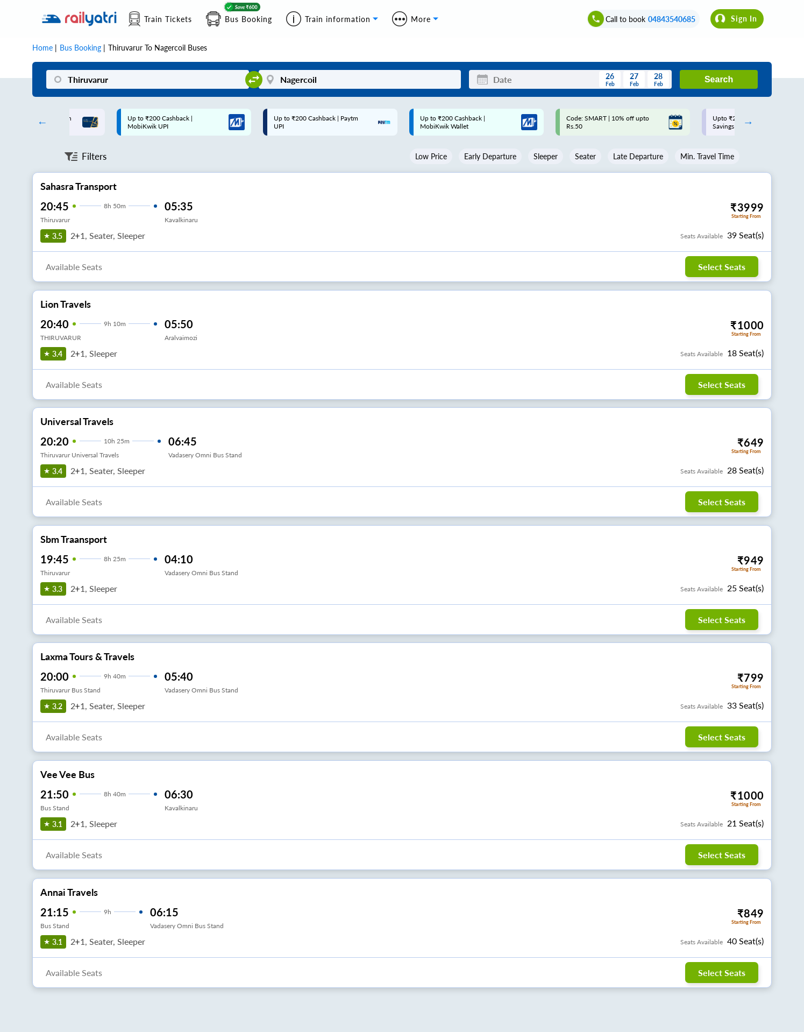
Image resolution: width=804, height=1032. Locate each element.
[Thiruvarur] (147, 79)
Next (745, 122)
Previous (39, 122)
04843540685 (671, 19)
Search (719, 79)
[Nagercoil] (360, 79)
